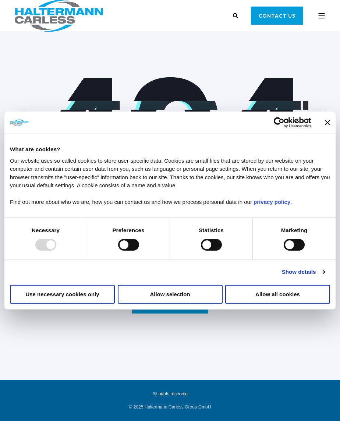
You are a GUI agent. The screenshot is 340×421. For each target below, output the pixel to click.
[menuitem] (170, 407)
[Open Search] (236, 15)
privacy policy (272, 202)
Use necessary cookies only (62, 294)
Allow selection (170, 294)
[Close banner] (327, 122)
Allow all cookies (277, 294)
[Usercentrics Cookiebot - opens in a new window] (279, 122)
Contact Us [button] (277, 15)
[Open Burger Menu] (321, 16)
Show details (299, 272)
